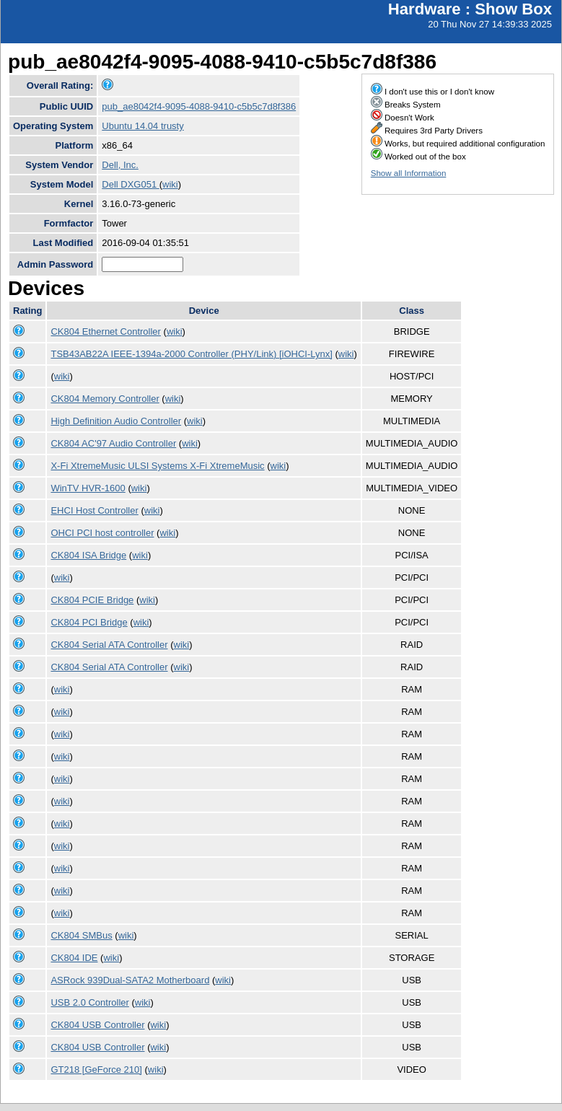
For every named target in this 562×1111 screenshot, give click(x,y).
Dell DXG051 (130, 184)
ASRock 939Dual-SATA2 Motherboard (130, 980)
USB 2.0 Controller (89, 1002)
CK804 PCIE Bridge (92, 599)
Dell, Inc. (120, 164)
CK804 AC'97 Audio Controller (113, 443)
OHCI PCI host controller (102, 532)
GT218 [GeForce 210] (96, 1069)
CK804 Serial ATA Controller (109, 644)
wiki (170, 184)
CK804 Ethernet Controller (105, 331)
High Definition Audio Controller (116, 421)
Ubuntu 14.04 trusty (142, 125)
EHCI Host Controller (94, 510)
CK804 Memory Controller (105, 398)
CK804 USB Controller (97, 1024)
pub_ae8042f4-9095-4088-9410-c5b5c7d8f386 (199, 106)
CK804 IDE (74, 957)
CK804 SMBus (81, 935)
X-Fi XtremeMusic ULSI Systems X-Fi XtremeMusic (157, 465)
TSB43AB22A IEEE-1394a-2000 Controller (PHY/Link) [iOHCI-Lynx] (191, 353)
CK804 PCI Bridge (89, 622)
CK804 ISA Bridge (88, 555)
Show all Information (409, 173)
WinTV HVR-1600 (88, 488)
